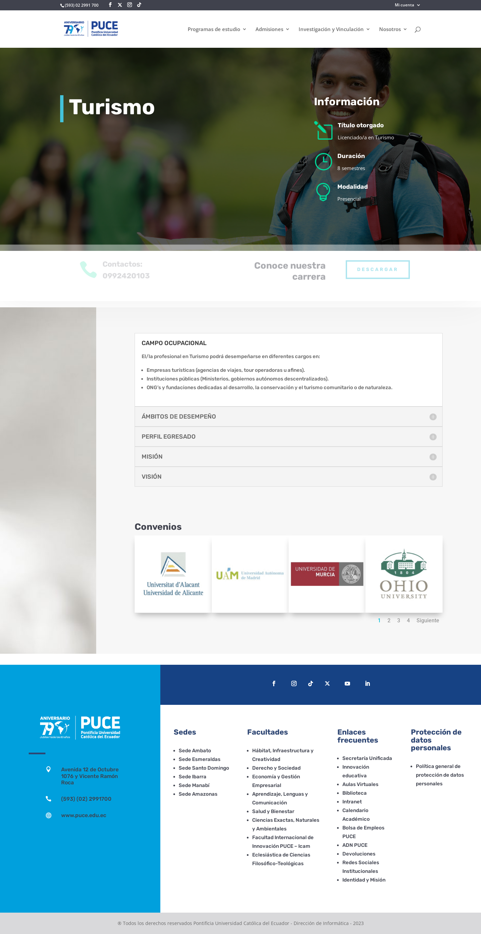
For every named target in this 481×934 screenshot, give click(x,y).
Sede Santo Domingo (204, 768)
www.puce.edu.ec (83, 815)
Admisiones (269, 29)
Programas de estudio (214, 29)
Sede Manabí (194, 785)
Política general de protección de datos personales (440, 775)
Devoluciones (358, 854)
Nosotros (390, 29)
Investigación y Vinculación (331, 29)
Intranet (352, 802)
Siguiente (428, 620)
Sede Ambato (195, 751)
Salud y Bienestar (273, 811)
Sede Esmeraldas (199, 759)
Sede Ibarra (192, 777)
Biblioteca (354, 793)
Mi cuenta (404, 5)
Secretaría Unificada (367, 758)
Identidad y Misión (363, 880)
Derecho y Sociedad (276, 768)
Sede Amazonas (198, 794)
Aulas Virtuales (360, 784)
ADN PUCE (354, 845)
